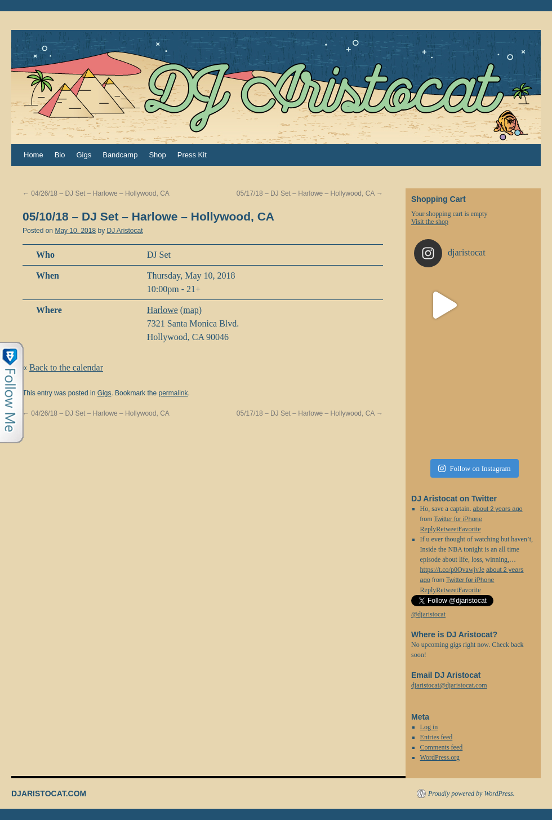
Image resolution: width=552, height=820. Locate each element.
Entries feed (436, 737)
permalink (173, 393)
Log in (429, 727)
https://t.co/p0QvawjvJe (452, 570)
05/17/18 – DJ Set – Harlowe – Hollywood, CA (310, 193)
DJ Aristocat (124, 231)
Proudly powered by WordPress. (471, 793)
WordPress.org (440, 757)
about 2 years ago (498, 508)
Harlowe (162, 310)
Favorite (469, 590)
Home (33, 155)
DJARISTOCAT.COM (48, 793)
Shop (157, 155)
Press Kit (192, 155)
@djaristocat (428, 614)
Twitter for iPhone (458, 518)
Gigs (83, 155)
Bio (60, 155)
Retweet (447, 590)
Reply (428, 590)
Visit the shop (429, 222)
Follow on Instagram (474, 468)
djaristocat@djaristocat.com (449, 685)
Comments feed (441, 747)
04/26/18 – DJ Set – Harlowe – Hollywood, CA (96, 193)
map (191, 310)
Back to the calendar (66, 367)
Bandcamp (120, 155)
